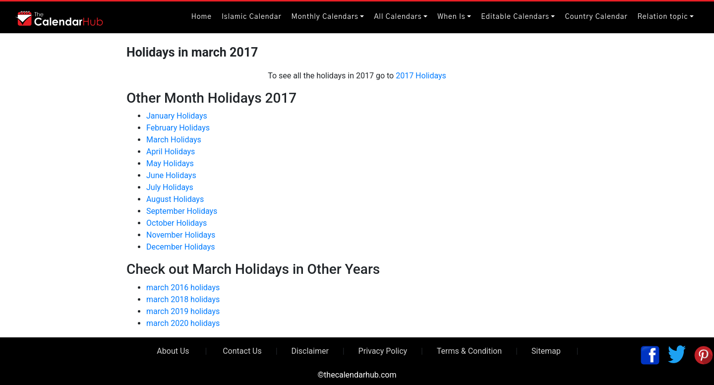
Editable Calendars (515, 16)
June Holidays (171, 175)
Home (201, 16)
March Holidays (173, 139)
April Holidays (170, 151)
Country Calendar (596, 16)
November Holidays (180, 235)
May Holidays (170, 163)
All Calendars (397, 16)
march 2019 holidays (183, 311)
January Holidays (176, 116)
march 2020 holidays (183, 323)
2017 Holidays (421, 75)
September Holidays (181, 211)
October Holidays (176, 223)
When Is (451, 16)
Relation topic (663, 16)
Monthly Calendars (325, 16)
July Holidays (169, 187)
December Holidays (180, 247)
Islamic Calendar (252, 16)
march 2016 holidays (183, 287)
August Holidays (175, 199)
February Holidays (178, 127)
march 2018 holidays (183, 299)
